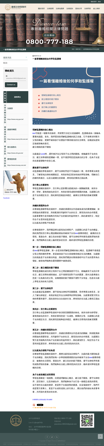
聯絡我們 (93, 1)
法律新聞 (50, 8)
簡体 (99, 1)
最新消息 (15, 57)
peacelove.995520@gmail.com (65, 424)
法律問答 (87, 8)
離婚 (5, 63)
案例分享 (78, 8)
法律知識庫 (60, 8)
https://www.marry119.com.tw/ (17, 139)
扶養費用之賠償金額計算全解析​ (42, 399)
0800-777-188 (66, 418)
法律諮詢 (69, 8)
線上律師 (96, 8)
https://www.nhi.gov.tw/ (15, 153)
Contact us (11, 85)
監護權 (43, 154)
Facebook (6, 198)
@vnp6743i (38, 422)
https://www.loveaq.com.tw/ (16, 165)
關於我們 (41, 8)
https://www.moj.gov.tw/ (15, 119)
